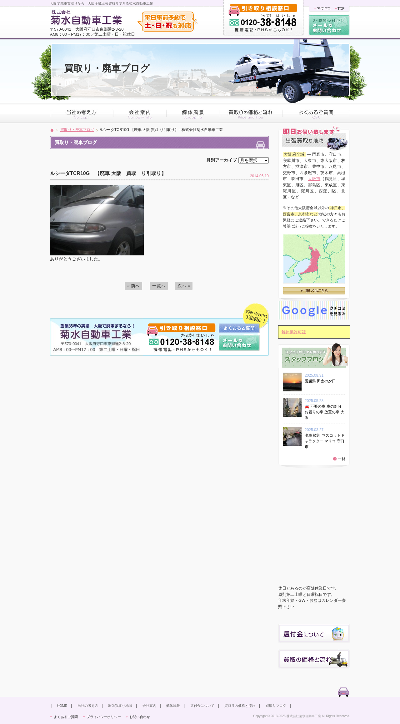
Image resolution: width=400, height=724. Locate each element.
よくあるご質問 (66, 717)
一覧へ (158, 285)
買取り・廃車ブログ (77, 130)
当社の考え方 (88, 705)
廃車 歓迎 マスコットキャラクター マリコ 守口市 (324, 441)
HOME (62, 705)
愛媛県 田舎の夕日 (322, 381)
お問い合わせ (139, 717)
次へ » (184, 285)
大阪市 (314, 178)
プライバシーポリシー (104, 717)
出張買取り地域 (120, 705)
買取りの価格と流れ (239, 705)
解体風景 (173, 705)
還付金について (202, 705)
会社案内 (149, 705)
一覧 (341, 459)
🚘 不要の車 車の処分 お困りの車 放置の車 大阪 (324, 412)
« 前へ (133, 285)
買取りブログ (276, 705)
